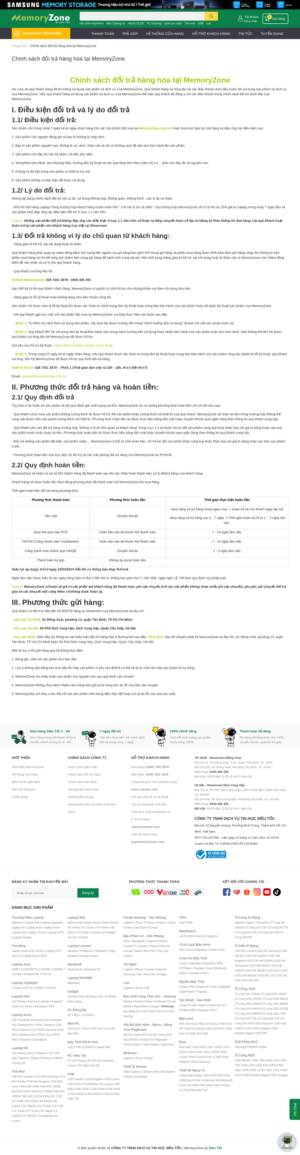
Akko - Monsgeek (133, 941)
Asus (209, 968)
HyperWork (140, 1006)
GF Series (74, 927)
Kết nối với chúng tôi (243, 882)
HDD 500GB (242, 1060)
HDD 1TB (258, 1060)
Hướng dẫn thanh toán (83, 789)
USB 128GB (76, 1094)
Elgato (149, 1058)
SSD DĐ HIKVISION (260, 960)
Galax (182, 973)
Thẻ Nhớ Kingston (39, 1081)
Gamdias (193, 973)
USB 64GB (113, 1089)
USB (201, 23)
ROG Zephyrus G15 (24, 1029)
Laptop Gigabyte (51, 922)
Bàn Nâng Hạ (131, 1011)
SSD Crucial (243, 1028)
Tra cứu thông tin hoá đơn (148, 804)
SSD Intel (280, 1023)
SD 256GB (29, 1106)
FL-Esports (141, 946)
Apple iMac (104, 1047)
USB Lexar (111, 1079)
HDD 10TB (241, 1070)
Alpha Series (75, 922)
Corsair (150, 922)
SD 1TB (58, 1106)
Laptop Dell (19, 932)
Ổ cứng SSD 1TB (273, 1013)
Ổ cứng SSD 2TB (245, 1018)
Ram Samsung (201, 1062)
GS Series (84, 932)
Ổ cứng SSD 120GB (247, 994)
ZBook (35, 1058)
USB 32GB (97, 1089)
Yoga (111, 951)
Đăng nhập (250, 20)
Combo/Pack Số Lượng (97, 1084)
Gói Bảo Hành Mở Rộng (82, 996)
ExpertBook (40, 1039)
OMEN (58, 1058)
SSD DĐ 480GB (255, 970)
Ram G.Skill (213, 1057)
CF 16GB (19, 1111)
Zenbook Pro (26, 1025)
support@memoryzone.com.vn (44, 376)
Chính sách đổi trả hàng (84, 774)
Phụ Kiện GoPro (211, 1085)
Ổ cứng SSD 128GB (274, 994)
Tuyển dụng (20, 797)
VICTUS (53, 1053)
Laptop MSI (32, 922)
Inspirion (56, 1001)
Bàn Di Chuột (149, 927)
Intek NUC (74, 1028)
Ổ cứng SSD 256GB (248, 1003)
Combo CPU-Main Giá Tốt (83, 1065)
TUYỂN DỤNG (272, 33)
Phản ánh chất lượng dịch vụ (150, 812)
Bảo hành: (149, 774)
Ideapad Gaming (78, 956)
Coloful (213, 949)
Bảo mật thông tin (23, 789)
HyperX (161, 922)
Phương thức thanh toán (154, 882)
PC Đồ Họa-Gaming (100, 1060)
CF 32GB (32, 1111)
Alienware (41, 1006)
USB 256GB (93, 1094)
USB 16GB (82, 1089)
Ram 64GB (195, 1052)
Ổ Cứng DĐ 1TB (256, 927)
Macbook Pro (93, 969)
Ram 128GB (211, 1052)
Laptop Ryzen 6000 (35, 956)
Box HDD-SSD (214, 1075)
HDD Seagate (279, 1075)
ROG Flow (44, 1034)
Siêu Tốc (215, 1148)
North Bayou (151, 1044)
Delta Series (92, 922)
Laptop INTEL (56, 932)
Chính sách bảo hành (82, 782)
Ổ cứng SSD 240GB (248, 999)
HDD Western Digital (256, 1075)
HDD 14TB (272, 1070)
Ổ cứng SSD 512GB (275, 1008)
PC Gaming (154, 23)
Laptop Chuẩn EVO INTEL (28, 951)
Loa (208, 23)
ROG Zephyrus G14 (48, 1025)
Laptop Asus (51, 927)
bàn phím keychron (92, 23)
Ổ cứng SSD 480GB (275, 1003)
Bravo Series (110, 922)
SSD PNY (261, 1033)
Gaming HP (19, 1063)
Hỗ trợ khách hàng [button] (150, 758)
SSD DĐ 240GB (260, 965)
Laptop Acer (34, 927)
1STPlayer (185, 968)
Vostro (15, 1006)
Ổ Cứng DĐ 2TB (278, 927)
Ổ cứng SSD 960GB (248, 1013)
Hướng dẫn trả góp (81, 797)
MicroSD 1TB (53, 1096)
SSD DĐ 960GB (246, 975)
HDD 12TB (256, 1070)
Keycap (127, 951)
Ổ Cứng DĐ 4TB (269, 932)
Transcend (261, 922)
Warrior (127, 1001)
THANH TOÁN (102, 33)
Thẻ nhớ (189, 23)
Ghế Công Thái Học (154, 1011)
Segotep (199, 968)
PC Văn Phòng (77, 1060)
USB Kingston (94, 1079)
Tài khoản (251, 17)
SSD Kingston (263, 1023)
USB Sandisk (76, 1079)
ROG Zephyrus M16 (24, 1034)
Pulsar (172, 922)
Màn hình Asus (188, 1023)
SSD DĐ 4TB (250, 980)
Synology (240, 1047)
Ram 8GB (199, 1047)
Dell (136, 927)
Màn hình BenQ (194, 1028)
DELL (77, 1015)
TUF (14, 1020)
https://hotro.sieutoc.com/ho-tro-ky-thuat (83, 345)
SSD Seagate (261, 1028)
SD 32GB (31, 1101)
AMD (190, 922)
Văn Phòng (18, 1001)
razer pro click (173, 23)
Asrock (109, 1028)
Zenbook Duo (40, 1020)
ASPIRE (45, 969)
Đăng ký (88, 893)
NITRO (17, 974)
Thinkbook (86, 951)
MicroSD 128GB (42, 1091)
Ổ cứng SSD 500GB (248, 1008)
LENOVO (88, 1015)
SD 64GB (45, 1101)
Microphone (168, 1071)
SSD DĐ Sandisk (257, 956)
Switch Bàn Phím (145, 951)
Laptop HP (18, 927)
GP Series (102, 927)
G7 (32, 988)
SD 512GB (44, 1106)
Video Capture (132, 1071)
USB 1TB (73, 1098)
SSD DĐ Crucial (244, 951)
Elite (14, 1058)
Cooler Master (197, 1005)
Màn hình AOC (216, 1028)
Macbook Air (75, 969)
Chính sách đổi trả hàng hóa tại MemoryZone (68, 58)
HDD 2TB (272, 1060)
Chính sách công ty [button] (87, 758)
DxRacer (160, 1001)
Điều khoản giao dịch (26, 782)
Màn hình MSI (199, 1033)
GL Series (88, 927)
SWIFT (16, 969)
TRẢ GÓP (130, 33)
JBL (139, 974)
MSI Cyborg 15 (115, 23)
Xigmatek (194, 963)
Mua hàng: (150, 767)
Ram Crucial (196, 1057)
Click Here (156, 637)
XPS (51, 1006)
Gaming (32, 1001)
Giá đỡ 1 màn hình (134, 1034)
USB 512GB (110, 1094)
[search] (211, 16)
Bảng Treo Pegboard (153, 1039)
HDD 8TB (276, 1065)
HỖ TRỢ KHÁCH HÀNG (211, 33)
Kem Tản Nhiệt (189, 1085)
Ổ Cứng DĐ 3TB (246, 932)
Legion (94, 956)
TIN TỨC (246, 33)
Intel (181, 922)
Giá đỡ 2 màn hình (159, 1034)
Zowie (128, 927)
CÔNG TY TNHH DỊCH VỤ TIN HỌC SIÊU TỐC (241, 831)
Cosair (183, 963)
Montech (220, 968)
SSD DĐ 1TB (266, 975)
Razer (139, 922)
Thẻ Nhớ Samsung (46, 1076)
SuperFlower (187, 991)
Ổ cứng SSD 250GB (275, 999)
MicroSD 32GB (50, 1086)
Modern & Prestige (103, 932)
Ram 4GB (185, 1047)
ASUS (86, 1028)
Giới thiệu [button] (21, 758)
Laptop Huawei (22, 937)
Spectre (24, 1058)
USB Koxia (74, 1084)
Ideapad (72, 951)
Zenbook (24, 1020)
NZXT (205, 973)
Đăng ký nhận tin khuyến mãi (40, 882)
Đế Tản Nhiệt (107, 996)
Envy (30, 1053)
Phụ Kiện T (150, 974)
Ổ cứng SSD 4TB (268, 1018)
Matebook (73, 983)
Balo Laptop (75, 1001)
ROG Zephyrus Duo (50, 1029)
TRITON (46, 974)
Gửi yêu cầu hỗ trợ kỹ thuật (150, 797)
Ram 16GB (214, 1047)
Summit (72, 937)
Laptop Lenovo (37, 932)
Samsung (129, 974)
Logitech (128, 922)
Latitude (44, 1001)
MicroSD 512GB (32, 1096)
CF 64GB (46, 1111)
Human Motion (132, 1044)
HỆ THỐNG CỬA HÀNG (165, 33)
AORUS (51, 988)
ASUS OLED (136, 23)
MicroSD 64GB (21, 1091)
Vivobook (25, 1039)
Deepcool (208, 963)
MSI (100, 1028)
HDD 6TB (262, 1065)
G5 (26, 988)
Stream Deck (151, 1071)
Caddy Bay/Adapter (191, 1075)
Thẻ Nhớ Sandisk (22, 1076)
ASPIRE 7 (59, 969)
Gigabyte (212, 936)
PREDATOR (31, 974)
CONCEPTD (30, 969)
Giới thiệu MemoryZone (28, 767)
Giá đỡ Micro (131, 1039)
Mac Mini (73, 1033)
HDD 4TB (248, 1065)
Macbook (17, 922)
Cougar (154, 1006)
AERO (40, 988)
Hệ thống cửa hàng (25, 774)
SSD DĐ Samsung (268, 951)
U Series (17, 988)
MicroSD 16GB (30, 1086)
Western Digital (244, 922)
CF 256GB (28, 1116)
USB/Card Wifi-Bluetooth (217, 1080)
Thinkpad (100, 951)
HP (69, 1015)
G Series (27, 1006)
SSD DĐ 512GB (277, 970)
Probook (46, 1058)
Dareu (154, 946)
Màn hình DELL (208, 1023)
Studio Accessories (136, 1076)
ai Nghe (162, 974)
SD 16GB (17, 1101)
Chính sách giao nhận (83, 767)
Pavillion (41, 1053)
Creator (83, 937)
